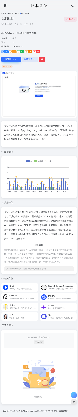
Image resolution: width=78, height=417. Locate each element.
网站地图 (40, 411)
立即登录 (39, 342)
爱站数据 (36, 216)
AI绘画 (17, 13)
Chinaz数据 (50, 216)
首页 (4, 13)
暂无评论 (8, 325)
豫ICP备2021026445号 (59, 411)
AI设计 (10, 13)
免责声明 (47, 411)
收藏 (70, 19)
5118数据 (23, 216)
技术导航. (19, 411)
